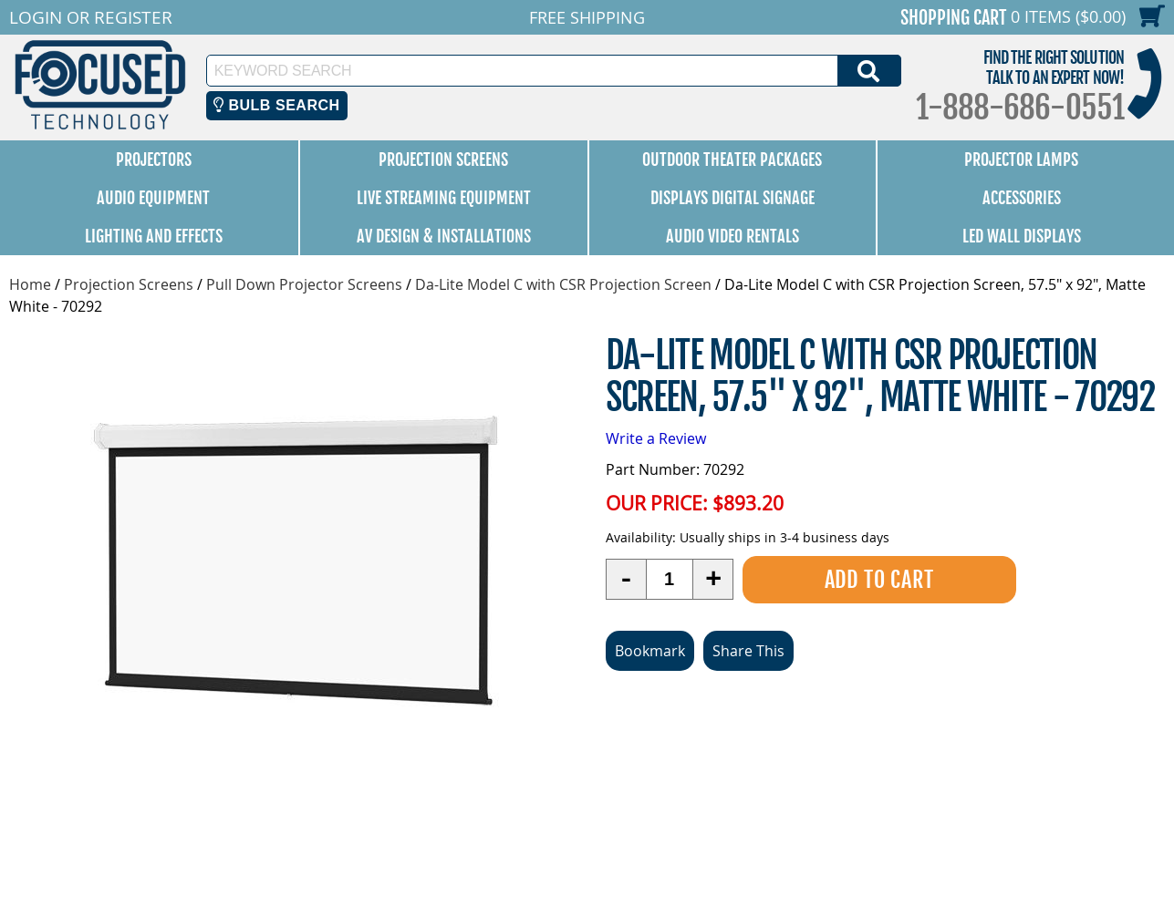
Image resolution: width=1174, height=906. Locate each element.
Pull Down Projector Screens (304, 284)
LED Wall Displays (1021, 236)
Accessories (1021, 198)
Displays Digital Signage (732, 198)
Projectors (154, 159)
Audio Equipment (153, 198)
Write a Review (656, 438)
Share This (748, 650)
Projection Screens (443, 159)
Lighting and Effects (154, 236)
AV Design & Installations (444, 236)
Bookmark (650, 650)
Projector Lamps (1021, 159)
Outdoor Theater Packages (732, 159)
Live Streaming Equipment (444, 198)
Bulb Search (276, 105)
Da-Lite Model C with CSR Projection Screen (563, 284)
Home (30, 284)
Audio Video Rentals (732, 236)
